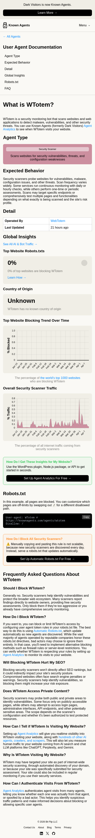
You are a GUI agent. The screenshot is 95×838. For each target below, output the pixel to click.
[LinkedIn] (41, 833)
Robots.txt (11, 82)
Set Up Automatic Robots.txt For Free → (47, 560)
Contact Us (29, 827)
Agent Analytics (13, 656)
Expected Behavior (17, 62)
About (41, 827)
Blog (49, 827)
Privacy (67, 827)
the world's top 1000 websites (60, 378)
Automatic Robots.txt (48, 632)
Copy (86, 517)
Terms (58, 827)
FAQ (8, 88)
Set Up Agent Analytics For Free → (47, 478)
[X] (47, 833)
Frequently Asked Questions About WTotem (41, 579)
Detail (8, 69)
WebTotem (58, 220)
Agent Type (12, 56)
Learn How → (17, 277)
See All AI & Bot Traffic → (20, 244)
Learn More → (47, 12)
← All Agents (11, 36)
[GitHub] (53, 833)
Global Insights (15, 75)
